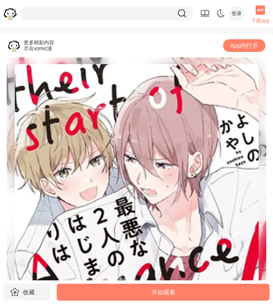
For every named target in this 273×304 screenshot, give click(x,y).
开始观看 (163, 292)
